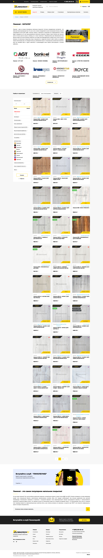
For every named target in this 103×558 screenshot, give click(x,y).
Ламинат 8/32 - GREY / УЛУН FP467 (60, 120)
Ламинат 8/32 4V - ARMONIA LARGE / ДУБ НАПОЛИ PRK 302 (60, 267)
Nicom (88, 554)
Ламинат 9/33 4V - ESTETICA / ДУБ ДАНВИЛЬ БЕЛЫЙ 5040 (40, 448)
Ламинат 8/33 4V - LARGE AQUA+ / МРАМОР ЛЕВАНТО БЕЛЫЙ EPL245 (81, 387)
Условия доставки (34, 1)
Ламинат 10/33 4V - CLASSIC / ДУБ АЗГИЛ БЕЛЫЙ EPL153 (41, 326)
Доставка (61, 534)
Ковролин (48, 541)
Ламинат (47, 534)
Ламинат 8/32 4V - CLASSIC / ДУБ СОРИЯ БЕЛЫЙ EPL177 (81, 149)
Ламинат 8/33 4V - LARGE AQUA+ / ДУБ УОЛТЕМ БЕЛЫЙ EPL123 (61, 417)
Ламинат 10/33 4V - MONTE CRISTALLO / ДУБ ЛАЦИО (79, 418)
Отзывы (34, 536)
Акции (34, 534)
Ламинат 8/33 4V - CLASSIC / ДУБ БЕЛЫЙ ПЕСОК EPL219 (81, 179)
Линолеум (48, 531)
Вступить (84, 520)
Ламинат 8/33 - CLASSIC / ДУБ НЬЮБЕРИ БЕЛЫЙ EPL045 (40, 149)
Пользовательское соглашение (19, 555)
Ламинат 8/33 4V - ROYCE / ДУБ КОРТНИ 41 (60, 328)
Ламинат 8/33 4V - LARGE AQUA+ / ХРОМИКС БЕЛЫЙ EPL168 (41, 417)
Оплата (60, 536)
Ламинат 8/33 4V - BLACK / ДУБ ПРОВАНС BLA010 (41, 179)
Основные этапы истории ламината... (24, 509)
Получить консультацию (77, 533)
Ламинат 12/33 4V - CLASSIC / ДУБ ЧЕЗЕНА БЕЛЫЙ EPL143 (81, 358)
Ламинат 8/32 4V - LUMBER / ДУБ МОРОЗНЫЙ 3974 (81, 326)
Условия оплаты (43, 1)
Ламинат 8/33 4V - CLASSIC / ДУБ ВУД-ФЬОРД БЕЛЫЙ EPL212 (41, 208)
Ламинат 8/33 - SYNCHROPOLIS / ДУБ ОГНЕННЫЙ (80, 238)
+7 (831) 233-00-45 (69, 1)
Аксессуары (48, 543)
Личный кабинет (85, 1)
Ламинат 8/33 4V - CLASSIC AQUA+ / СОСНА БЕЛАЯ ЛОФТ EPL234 (40, 387)
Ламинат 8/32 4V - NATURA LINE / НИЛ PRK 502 (41, 297)
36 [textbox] (60, 93)
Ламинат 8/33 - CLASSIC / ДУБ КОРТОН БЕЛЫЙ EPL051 (80, 120)
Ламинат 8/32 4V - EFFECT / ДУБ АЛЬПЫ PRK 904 (61, 297)
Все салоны (74, 539)
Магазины (35, 543)
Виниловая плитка (50, 538)
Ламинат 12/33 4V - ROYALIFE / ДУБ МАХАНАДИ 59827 (60, 238)
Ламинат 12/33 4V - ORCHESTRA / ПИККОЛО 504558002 (61, 448)
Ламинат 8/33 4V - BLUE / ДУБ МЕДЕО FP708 (60, 179)
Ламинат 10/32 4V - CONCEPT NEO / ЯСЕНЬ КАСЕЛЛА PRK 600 (41, 358)
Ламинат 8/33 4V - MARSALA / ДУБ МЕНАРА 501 (40, 238)
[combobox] (46, 93)
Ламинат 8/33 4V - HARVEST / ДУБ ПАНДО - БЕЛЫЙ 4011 (61, 387)
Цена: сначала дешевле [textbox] (46, 93)
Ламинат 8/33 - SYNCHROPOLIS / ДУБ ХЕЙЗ (41, 267)
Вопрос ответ (35, 541)
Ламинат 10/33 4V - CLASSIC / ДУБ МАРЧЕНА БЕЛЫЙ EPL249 (81, 297)
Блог (34, 538)
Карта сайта (30, 555)
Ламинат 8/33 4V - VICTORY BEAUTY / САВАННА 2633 (59, 149)
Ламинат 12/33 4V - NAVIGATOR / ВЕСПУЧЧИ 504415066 (80, 448)
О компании (35, 531)
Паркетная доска (49, 536)
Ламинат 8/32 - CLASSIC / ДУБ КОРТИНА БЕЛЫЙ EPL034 (40, 120)
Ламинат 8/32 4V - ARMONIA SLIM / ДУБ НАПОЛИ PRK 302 (81, 267)
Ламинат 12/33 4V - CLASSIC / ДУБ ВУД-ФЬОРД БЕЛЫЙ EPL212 (61, 358)
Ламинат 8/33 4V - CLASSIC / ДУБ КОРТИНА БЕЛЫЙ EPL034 (61, 208)
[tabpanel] (51, 477)
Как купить (26, 1)
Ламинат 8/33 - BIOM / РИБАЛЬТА (81, 207)
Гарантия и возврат (53, 1)
